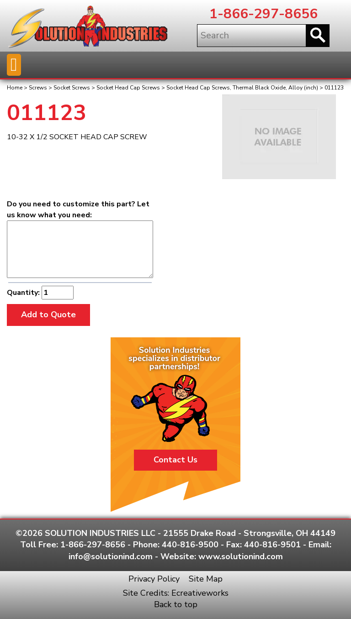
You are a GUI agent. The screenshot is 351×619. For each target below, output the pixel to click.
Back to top (175, 604)
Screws (38, 87)
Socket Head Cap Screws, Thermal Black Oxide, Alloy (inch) (242, 87)
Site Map (206, 578)
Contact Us (175, 459)
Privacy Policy (154, 578)
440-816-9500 (190, 544)
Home (14, 87)
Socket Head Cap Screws (128, 87)
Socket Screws (71, 87)
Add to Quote (48, 314)
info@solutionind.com (111, 556)
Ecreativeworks (200, 593)
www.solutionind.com (240, 556)
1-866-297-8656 (263, 14)
